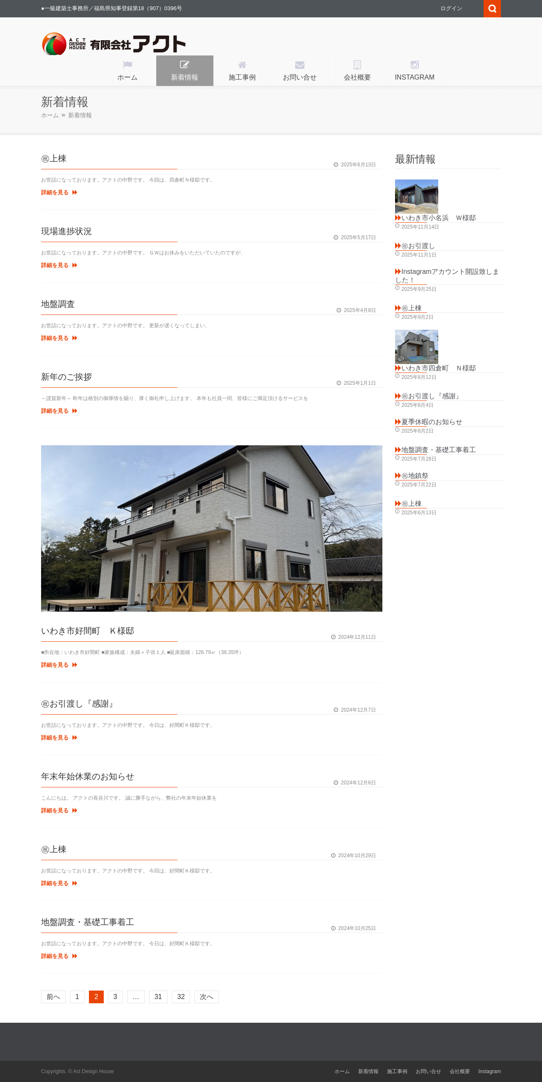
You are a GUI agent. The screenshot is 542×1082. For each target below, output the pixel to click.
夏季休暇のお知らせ (431, 421)
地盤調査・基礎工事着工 (87, 922)
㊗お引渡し (418, 245)
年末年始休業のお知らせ (87, 776)
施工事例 (397, 1071)
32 (181, 996)
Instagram (489, 1071)
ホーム (50, 115)
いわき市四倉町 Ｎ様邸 (438, 368)
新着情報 (368, 1071)
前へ (53, 996)
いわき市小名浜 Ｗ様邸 (438, 217)
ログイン (451, 8)
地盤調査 (58, 304)
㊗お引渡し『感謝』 (79, 703)
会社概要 (460, 1071)
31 (158, 996)
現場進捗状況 (66, 231)
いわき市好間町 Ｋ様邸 (87, 630)
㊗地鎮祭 (415, 475)
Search (492, 8)
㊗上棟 (53, 158)
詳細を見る (59, 192)
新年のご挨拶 (66, 376)
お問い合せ (428, 1071)
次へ (206, 996)
